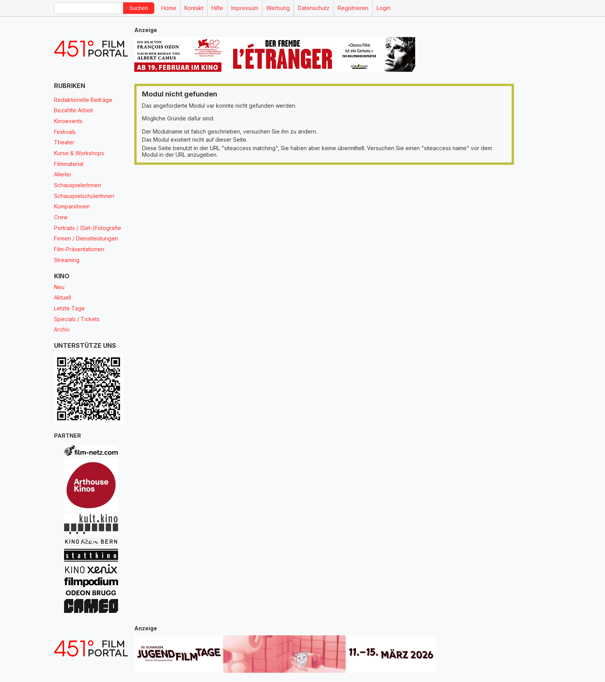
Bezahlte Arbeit (73, 110)
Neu (59, 287)
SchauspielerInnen (77, 185)
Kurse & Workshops (79, 153)
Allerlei (62, 174)
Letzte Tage (69, 308)
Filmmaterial (68, 164)
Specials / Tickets (77, 319)
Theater (64, 142)
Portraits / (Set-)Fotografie (87, 228)
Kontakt (193, 8)
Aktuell (62, 297)
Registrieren (353, 8)
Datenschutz (314, 8)
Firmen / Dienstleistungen (86, 238)
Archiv (62, 329)
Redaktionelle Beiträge (83, 99)
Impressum (244, 8)
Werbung (278, 8)
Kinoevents (68, 121)
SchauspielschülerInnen (84, 196)
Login (383, 8)
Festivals (65, 132)
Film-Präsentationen (79, 249)
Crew (61, 217)
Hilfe (217, 8)
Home (168, 8)
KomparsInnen (72, 206)
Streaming (66, 260)
